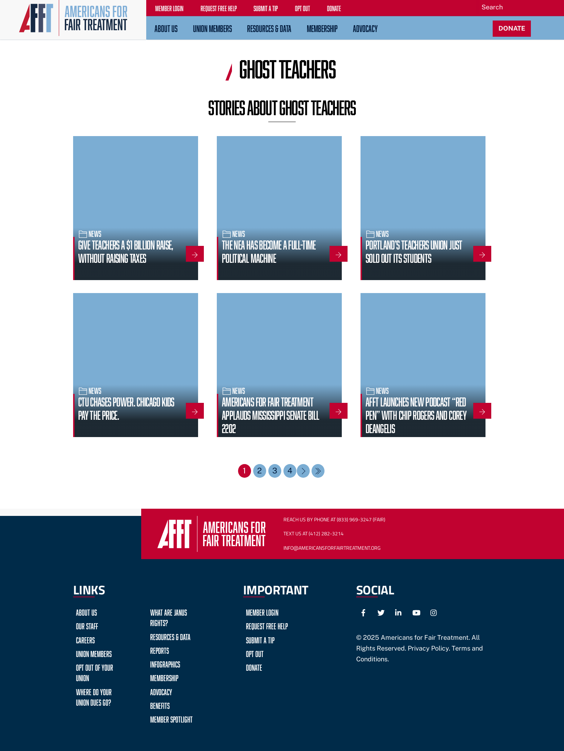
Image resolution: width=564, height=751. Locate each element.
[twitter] (381, 611)
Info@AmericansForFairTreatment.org (330, 548)
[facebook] (363, 611)
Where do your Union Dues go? (94, 696)
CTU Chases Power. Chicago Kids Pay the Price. (126, 407)
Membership (322, 27)
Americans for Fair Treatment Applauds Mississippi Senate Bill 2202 (270, 414)
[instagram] (434, 611)
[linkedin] (398, 611)
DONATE (511, 28)
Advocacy (365, 27)
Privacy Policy (428, 648)
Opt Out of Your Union (94, 672)
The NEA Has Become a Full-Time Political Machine (269, 250)
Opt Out (255, 652)
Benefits (160, 704)
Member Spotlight (171, 718)
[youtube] (416, 611)
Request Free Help (267, 625)
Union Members (212, 27)
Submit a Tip (260, 639)
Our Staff (87, 625)
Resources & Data (269, 27)
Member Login (262, 611)
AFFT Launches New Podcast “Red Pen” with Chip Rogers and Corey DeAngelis (416, 414)
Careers (85, 639)
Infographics (165, 663)
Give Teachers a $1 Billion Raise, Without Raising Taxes (125, 250)
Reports (159, 649)
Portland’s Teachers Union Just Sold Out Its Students (414, 250)
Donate (254, 666)
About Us (166, 27)
